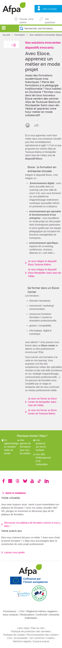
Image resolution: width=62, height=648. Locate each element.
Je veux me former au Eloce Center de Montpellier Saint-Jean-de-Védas (42, 402)
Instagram (10, 481)
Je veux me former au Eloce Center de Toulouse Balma (42, 412)
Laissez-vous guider (14, 552)
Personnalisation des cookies (42, 634)
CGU (9, 638)
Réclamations (27, 614)
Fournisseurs (9, 611)
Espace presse (41, 641)
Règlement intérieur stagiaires (41, 611)
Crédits (50, 638)
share (37, 125)
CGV (22, 611)
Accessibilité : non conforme (29, 638)
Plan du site (37, 628)
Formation (20, 35)
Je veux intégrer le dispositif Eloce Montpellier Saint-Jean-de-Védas (45, 272)
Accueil (7, 35)
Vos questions (50, 19)
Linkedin (47, 481)
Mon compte (50, 9)
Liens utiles (23, 628)
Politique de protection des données (30, 631)
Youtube (32, 481)
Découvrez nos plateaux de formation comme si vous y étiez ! (32, 524)
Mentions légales (22, 641)
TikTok (39, 481)
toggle (10, 46)
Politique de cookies (14, 634)
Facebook (3, 481)
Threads (18, 481)
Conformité (41, 614)
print (28, 125)
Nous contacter (10, 614)
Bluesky (25, 481)
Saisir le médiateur (15, 493)
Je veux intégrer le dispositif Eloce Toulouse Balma (42, 263)
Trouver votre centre (26, 19)
